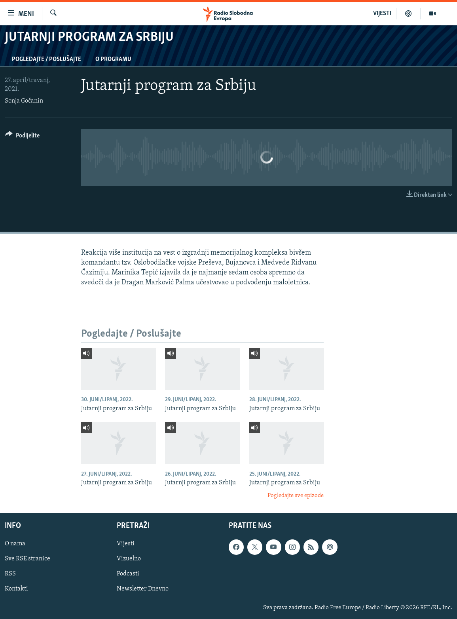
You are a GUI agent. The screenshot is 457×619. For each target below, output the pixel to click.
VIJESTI (382, 13)
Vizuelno (129, 559)
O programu (113, 59)
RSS (10, 574)
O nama (15, 544)
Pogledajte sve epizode (295, 496)
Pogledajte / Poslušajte (46, 59)
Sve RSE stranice (27, 559)
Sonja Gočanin (24, 101)
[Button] (22, 137)
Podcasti (128, 574)
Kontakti (16, 589)
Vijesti (126, 544)
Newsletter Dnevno (143, 589)
